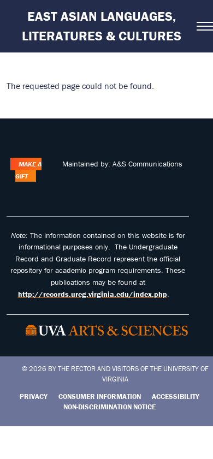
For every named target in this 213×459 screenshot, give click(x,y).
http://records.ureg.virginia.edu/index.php (92, 294)
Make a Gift (28, 170)
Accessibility (175, 396)
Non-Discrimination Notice (109, 407)
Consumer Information (99, 396)
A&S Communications (147, 164)
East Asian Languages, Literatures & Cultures (101, 26)
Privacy (34, 396)
